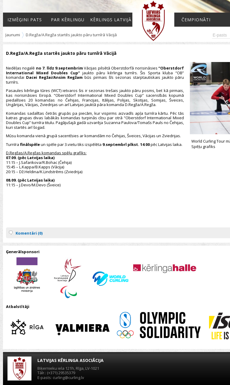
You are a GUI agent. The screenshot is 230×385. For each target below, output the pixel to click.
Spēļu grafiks (203, 146)
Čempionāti (196, 19)
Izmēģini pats (24, 19)
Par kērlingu (67, 19)
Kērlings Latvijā (110, 19)
